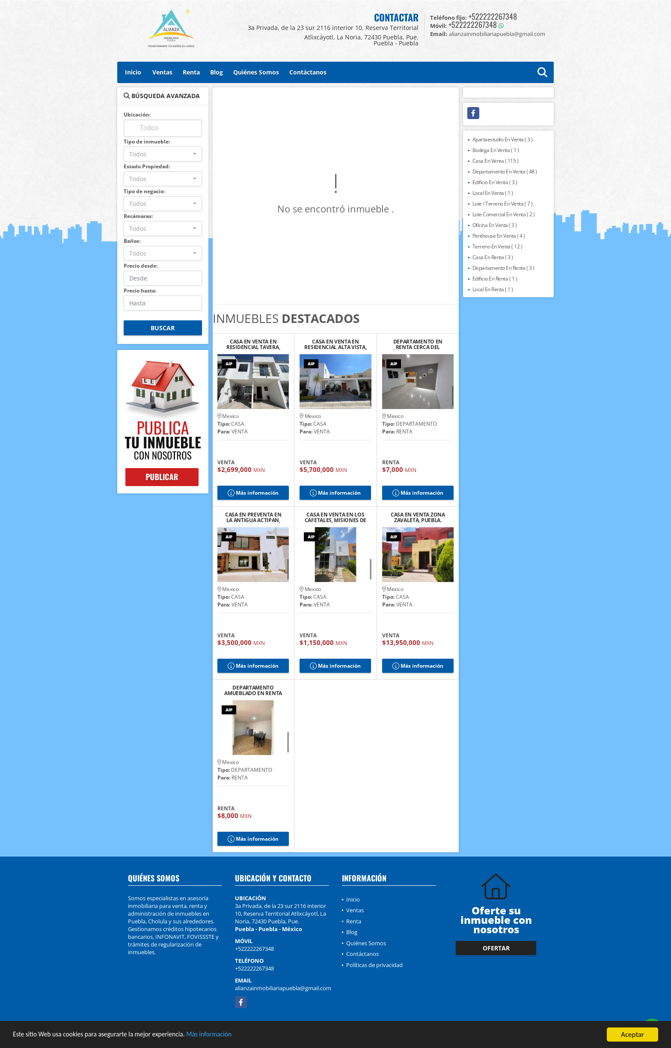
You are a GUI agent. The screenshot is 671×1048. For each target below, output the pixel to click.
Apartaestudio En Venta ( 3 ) (502, 139)
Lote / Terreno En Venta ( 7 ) (502, 203)
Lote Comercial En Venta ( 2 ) (503, 214)
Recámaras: (138, 216)
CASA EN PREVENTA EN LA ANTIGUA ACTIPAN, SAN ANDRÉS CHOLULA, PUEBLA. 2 (253, 517)
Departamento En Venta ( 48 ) (504, 171)
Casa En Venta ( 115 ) (495, 160)
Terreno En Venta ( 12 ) (497, 246)
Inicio (133, 72)
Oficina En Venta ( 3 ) (494, 225)
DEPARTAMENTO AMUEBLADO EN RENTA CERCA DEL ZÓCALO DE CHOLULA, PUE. (253, 690)
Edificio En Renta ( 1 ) (494, 278)
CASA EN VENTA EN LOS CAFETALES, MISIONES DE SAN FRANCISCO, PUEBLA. (335, 517)
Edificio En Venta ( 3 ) (494, 182)
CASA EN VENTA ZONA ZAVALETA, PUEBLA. (418, 517)
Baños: (132, 241)
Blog (216, 72)
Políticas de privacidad (374, 965)
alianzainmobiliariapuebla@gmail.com (283, 988)
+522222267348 (493, 16)
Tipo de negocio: (144, 191)
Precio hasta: (140, 290)
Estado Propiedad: (147, 166)
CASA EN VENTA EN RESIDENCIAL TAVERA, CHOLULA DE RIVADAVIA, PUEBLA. (253, 344)
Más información (228, 1035)
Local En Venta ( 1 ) (492, 193)
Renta (191, 72)
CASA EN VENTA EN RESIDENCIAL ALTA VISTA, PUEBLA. (335, 344)
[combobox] (163, 153)
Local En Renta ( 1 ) (492, 289)
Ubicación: (137, 114)
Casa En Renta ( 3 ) (492, 257)
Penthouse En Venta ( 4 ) (498, 235)
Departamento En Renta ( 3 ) (503, 268)
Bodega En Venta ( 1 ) (495, 150)
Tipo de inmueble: (147, 141)
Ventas (162, 72)
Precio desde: (140, 265)
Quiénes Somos (256, 72)
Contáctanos (308, 72)
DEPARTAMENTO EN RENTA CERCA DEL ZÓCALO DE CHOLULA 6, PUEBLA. (418, 344)
